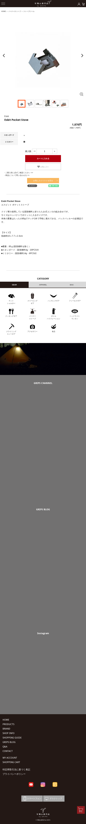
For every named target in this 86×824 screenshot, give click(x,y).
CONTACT (8, 751)
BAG (71, 285)
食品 (53, 331)
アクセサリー (32, 331)
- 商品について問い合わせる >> (17, 175)
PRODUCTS (8, 724)
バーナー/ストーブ (14, 11)
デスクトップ (53, 798)
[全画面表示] (81, 94)
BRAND (6, 728)
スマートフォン (32, 798)
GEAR (14, 285)
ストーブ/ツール (29, 11)
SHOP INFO (8, 733)
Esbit (6, 116)
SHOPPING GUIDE (12, 737)
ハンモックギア (53, 301)
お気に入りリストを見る (43, 181)
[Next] (82, 55)
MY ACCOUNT (10, 757)
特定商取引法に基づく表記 (16, 769)
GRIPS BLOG (43, 509)
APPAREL (43, 285)
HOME (3, 11)
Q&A (5, 746)
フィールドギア (75, 301)
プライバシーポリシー (14, 774)
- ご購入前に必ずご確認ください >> (18, 173)
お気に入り (43, 166)
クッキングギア (11, 316)
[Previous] (4, 55)
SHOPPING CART (11, 762)
